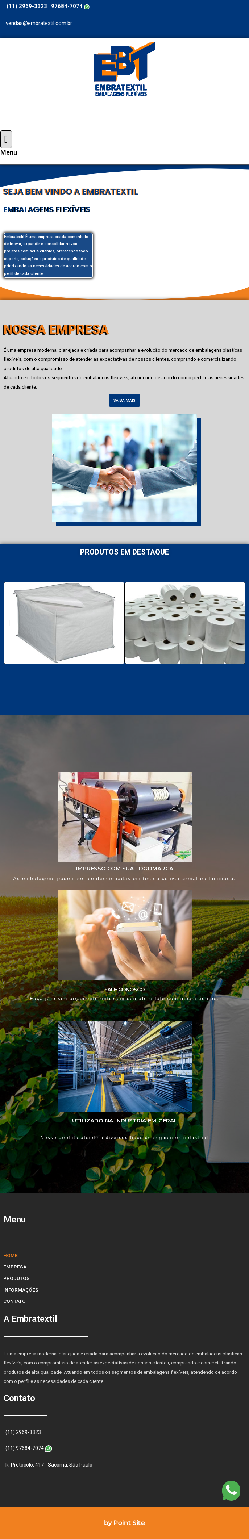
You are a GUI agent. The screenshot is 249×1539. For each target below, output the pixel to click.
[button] (124, 400)
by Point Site (124, 1522)
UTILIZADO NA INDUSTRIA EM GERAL (124, 1120)
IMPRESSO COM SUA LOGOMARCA (124, 868)
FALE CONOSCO (124, 989)
